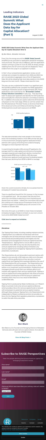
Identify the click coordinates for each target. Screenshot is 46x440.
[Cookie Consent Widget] (23, 432)
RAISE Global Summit (32, 58)
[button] (42, 4)
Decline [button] (23, 437)
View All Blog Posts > (23, 337)
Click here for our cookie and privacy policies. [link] (14, 429)
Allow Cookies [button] (23, 433)
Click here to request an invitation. (14, 219)
